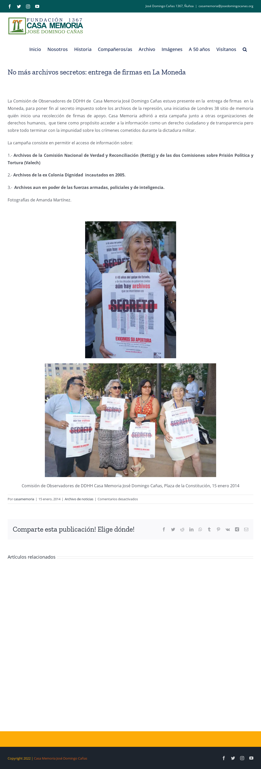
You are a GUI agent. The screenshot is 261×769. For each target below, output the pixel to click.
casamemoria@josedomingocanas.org (226, 6)
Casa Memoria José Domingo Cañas (60, 758)
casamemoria (24, 499)
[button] (245, 49)
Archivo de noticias (79, 499)
